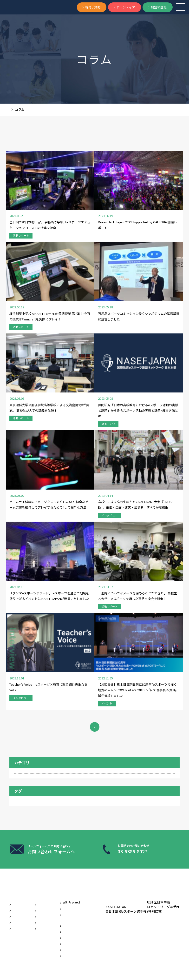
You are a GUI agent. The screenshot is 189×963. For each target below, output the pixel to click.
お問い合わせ (16, 947)
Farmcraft (58, 643)
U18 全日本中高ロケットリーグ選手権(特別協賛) (151, 807)
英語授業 (69, 657)
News (63, 776)
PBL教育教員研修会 (104, 832)
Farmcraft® (103, 823)
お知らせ (64, 790)
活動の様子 (49, 657)
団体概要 (19, 816)
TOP (12, 109)
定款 (69, 947)
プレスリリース (64, 815)
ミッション (21, 795)
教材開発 (64, 839)
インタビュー (29, 565)
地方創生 (116, 650)
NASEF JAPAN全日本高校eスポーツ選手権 (156, 791)
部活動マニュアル (102, 854)
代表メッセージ (24, 809)
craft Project (102, 788)
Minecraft (79, 643)
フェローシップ (27, 650)
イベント (26, 586)
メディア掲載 (64, 801)
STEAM (156, 643)
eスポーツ (37, 643)
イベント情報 (64, 828)
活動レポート (29, 608)
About (17, 776)
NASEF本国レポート (131, 643)
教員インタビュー (140, 650)
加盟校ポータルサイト (102, 881)
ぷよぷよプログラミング (102, 868)
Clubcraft (102, 797)
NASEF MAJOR (102, 643)
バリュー (19, 802)
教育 (162, 650)
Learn (98, 776)
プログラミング (54, 650)
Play (139, 776)
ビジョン (19, 788)
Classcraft (103, 804)
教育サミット (26, 657)
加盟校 (76, 650)
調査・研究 (27, 576)
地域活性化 (95, 650)
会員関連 (26, 597)
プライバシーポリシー (45, 947)
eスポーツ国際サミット (103, 843)
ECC (20, 643)
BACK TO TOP (153, 951)
